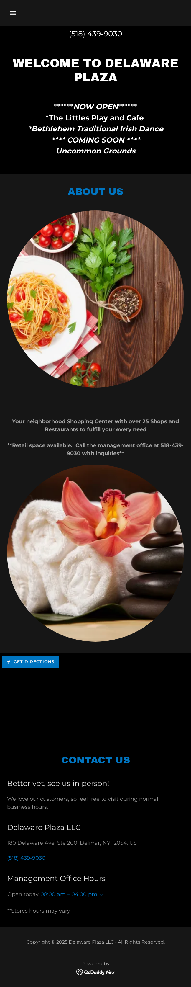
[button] (27, 13)
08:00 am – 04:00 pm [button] (68, 894)
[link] (95, 971)
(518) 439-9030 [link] (95, 33)
